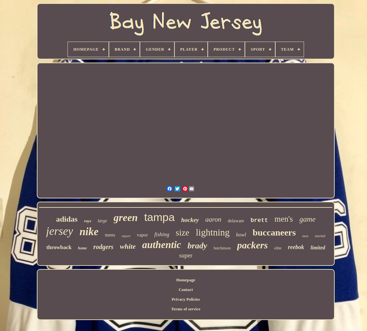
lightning (213, 232)
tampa (159, 217)
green (126, 217)
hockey (190, 219)
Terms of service (186, 308)
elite (277, 248)
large (102, 220)
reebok (296, 247)
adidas (67, 219)
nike (89, 231)
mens (110, 234)
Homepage (185, 279)
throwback (58, 247)
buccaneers (274, 232)
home (82, 248)
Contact (186, 289)
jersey (59, 231)
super (185, 255)
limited (317, 247)
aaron (213, 219)
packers (252, 245)
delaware (236, 220)
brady (197, 245)
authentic (161, 244)
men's (284, 219)
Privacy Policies (186, 299)
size (182, 232)
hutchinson (222, 248)
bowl (241, 234)
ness (305, 236)
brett (259, 220)
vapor (142, 234)
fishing (161, 234)
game (307, 219)
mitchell (320, 236)
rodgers (103, 246)
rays (87, 220)
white (128, 246)
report (126, 236)
